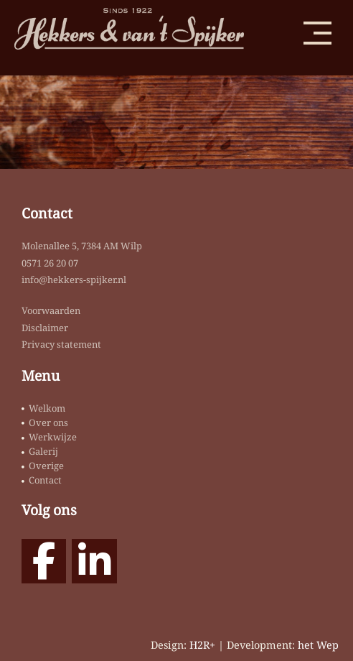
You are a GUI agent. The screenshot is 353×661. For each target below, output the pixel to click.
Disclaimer (45, 327)
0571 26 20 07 (50, 262)
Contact (45, 479)
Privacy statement (61, 344)
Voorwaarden (51, 310)
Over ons (48, 422)
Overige (46, 465)
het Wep (318, 645)
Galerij (43, 451)
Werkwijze (53, 436)
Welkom (47, 408)
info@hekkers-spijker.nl (74, 279)
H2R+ (202, 645)
